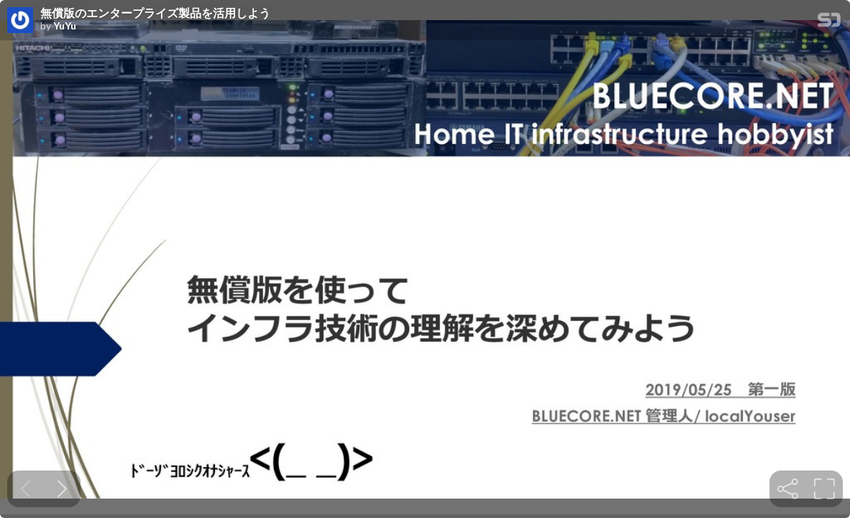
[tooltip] (788, 489)
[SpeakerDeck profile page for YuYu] (20, 21)
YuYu (64, 26)
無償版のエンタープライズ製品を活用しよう (155, 13)
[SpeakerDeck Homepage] (829, 22)
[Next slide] (62, 489)
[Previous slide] (25, 489)
